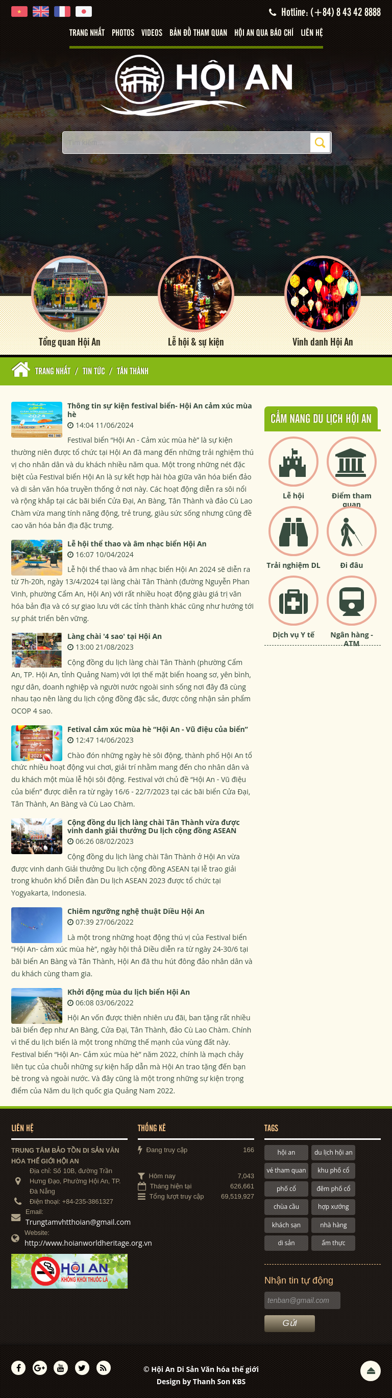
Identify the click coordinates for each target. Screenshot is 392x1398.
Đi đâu (351, 565)
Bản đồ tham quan (198, 33)
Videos (151, 33)
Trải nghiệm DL (293, 565)
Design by (201, 1381)
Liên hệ (312, 33)
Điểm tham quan (352, 500)
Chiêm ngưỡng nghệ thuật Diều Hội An (136, 911)
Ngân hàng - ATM (351, 639)
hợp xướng (333, 1206)
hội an (287, 1152)
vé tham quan (286, 1170)
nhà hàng (333, 1225)
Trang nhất (87, 33)
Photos (123, 33)
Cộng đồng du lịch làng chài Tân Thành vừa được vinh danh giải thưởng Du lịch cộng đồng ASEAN (153, 826)
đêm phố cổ (333, 1188)
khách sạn (286, 1225)
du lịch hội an (333, 1152)
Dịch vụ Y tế (293, 634)
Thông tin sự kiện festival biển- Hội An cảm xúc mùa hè (159, 410)
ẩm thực (333, 1243)
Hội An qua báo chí (263, 33)
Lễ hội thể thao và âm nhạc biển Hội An (137, 543)
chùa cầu (286, 1206)
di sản (286, 1243)
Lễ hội (293, 495)
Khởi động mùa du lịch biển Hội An (128, 992)
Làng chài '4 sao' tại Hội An (114, 636)
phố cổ (286, 1188)
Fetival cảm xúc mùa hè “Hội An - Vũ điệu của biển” (157, 729)
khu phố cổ (333, 1170)
